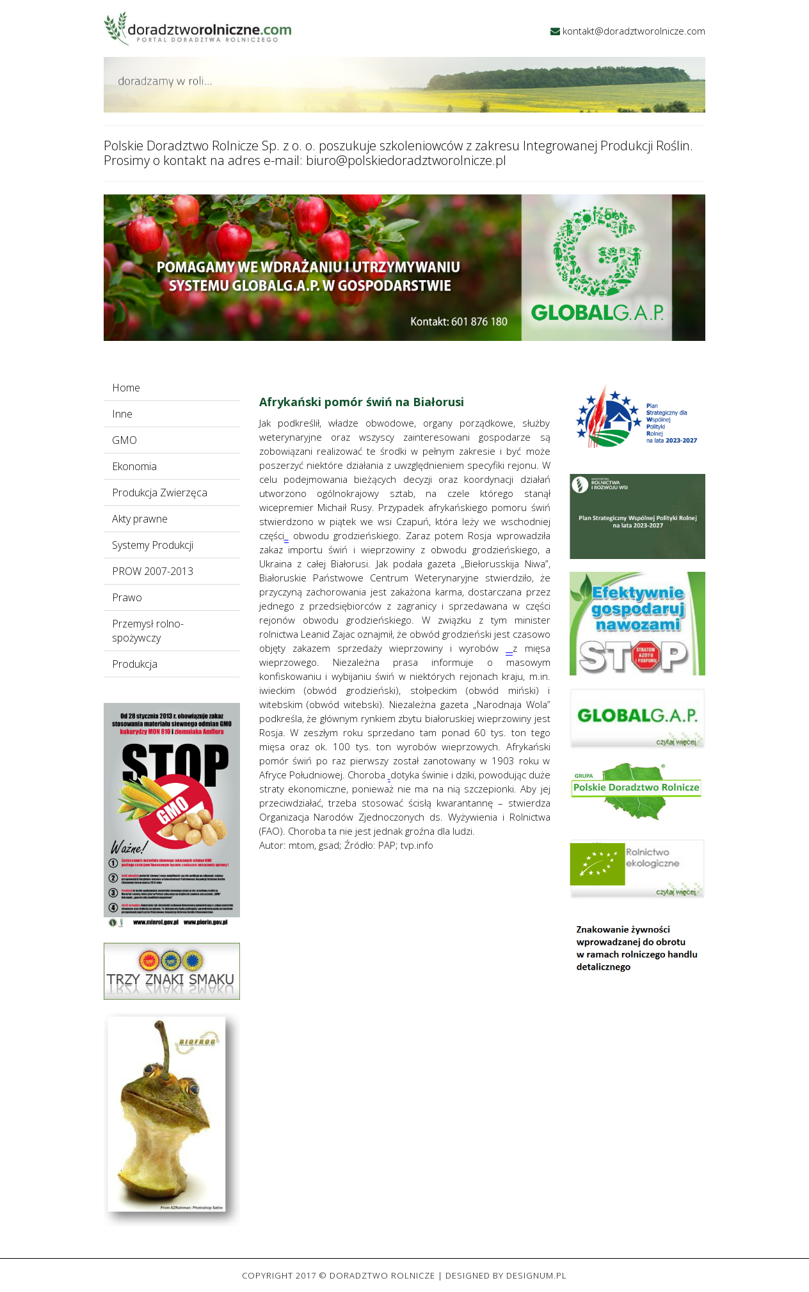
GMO (124, 440)
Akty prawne (140, 519)
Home (126, 388)
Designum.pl (536, 1275)
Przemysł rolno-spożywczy (148, 631)
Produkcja (134, 664)
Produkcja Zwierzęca (159, 492)
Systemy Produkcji (152, 545)
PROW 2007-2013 (152, 571)
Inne (122, 414)
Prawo (127, 597)
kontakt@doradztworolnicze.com (634, 30)
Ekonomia (134, 466)
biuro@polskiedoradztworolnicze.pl (406, 160)
